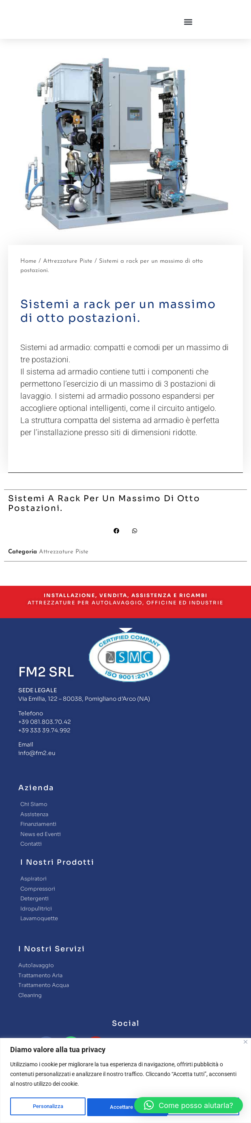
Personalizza (47, 1107)
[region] (125, 1081)
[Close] (245, 1043)
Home (28, 280)
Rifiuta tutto (122, 1107)
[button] (188, 31)
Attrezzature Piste (67, 280)
